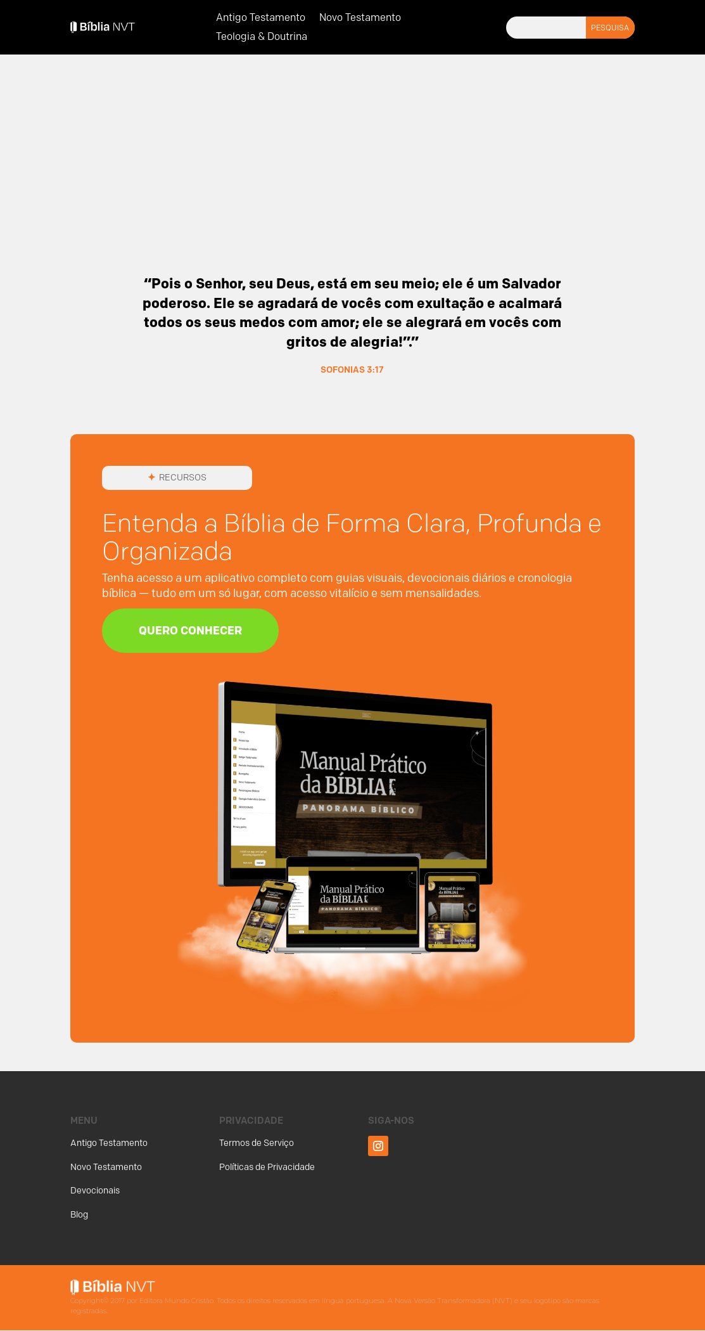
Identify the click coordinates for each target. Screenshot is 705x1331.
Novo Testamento (360, 18)
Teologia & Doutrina (261, 37)
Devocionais (95, 1191)
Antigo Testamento (260, 18)
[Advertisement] (352, 157)
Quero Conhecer (193, 631)
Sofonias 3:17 (352, 369)
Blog (79, 1215)
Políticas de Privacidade (267, 1167)
